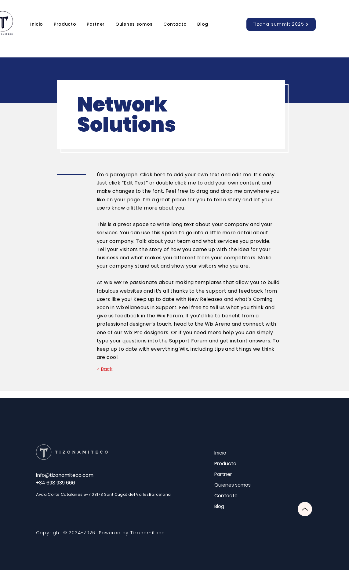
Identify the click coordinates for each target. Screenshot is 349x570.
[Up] (305, 509)
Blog (219, 506)
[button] (65, 24)
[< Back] (105, 369)
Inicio (220, 452)
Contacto (226, 495)
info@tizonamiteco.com (64, 475)
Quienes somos (232, 484)
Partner (223, 474)
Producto (225, 463)
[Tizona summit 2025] (281, 24)
